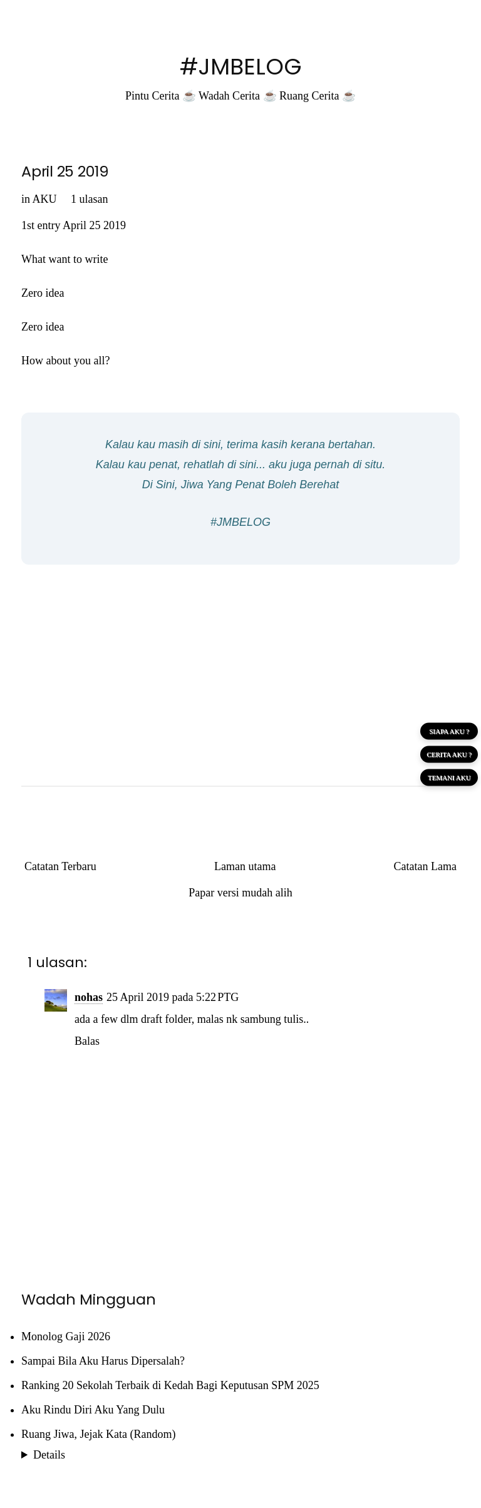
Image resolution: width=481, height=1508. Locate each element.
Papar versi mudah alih (240, 892)
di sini (206, 444)
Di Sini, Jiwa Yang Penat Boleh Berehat (240, 484)
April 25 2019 (65, 171)
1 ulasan (89, 199)
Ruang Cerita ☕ (317, 96)
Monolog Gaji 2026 (65, 1336)
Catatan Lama (425, 866)
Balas (87, 1041)
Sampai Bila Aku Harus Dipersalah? (103, 1361)
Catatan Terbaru (60, 866)
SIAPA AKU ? (449, 730)
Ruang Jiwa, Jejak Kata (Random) (98, 1434)
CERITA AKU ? (449, 753)
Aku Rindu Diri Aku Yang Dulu (93, 1409)
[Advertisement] (240, 664)
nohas (89, 997)
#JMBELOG (241, 67)
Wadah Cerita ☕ (238, 96)
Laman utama (245, 866)
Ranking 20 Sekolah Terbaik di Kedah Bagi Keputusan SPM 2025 (170, 1385)
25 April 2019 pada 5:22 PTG (172, 997)
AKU (45, 199)
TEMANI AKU (449, 777)
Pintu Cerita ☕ (160, 96)
